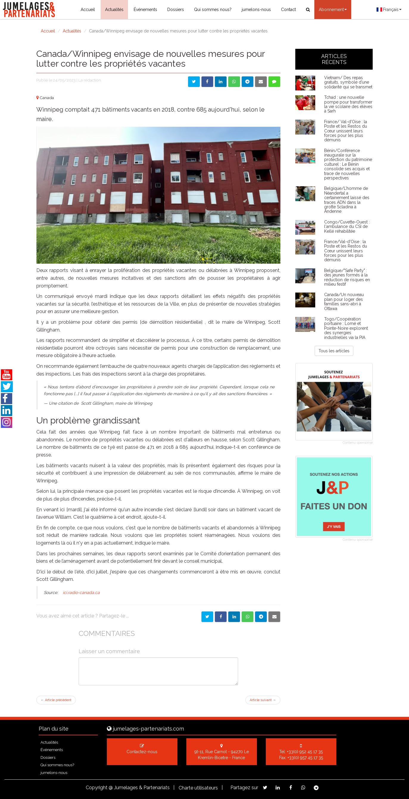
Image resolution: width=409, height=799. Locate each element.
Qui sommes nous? (213, 9)
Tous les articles (334, 350)
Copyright (96, 787)
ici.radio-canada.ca (81, 592)
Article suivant (263, 700)
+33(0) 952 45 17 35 (305, 751)
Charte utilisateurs (198, 788)
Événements (145, 9)
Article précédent (56, 700)
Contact (288, 9)
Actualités (114, 9)
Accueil (88, 9)
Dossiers (175, 9)
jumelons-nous (256, 9)
